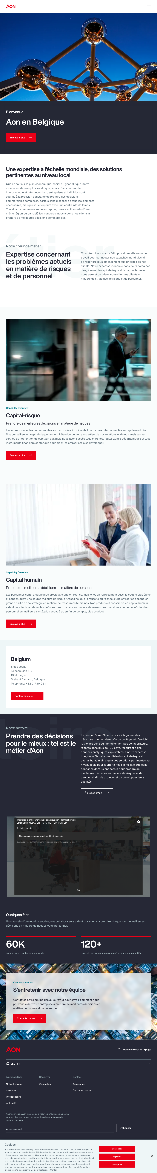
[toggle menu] (149, 6)
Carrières (11, 1090)
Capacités (45, 1084)
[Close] (152, 1155)
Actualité (11, 1103)
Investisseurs (13, 1097)
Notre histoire (14, 1084)
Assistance (79, 1084)
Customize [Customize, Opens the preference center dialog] (117, 1149)
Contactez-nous (82, 1090)
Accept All (117, 1164)
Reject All (117, 1156)
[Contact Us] (29, 1018)
